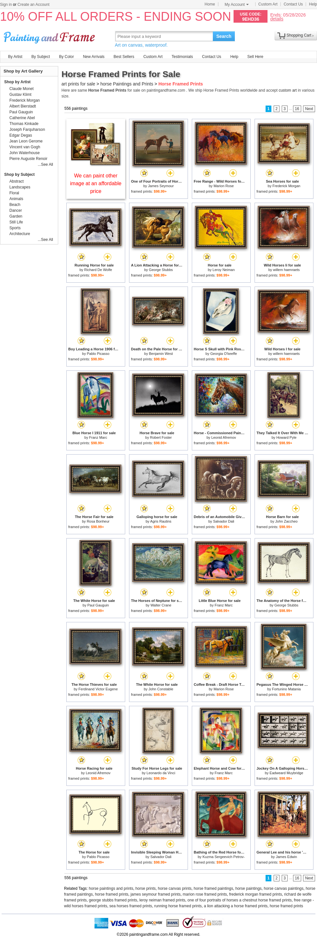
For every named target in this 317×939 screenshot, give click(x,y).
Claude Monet (21, 88)
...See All (45, 164)
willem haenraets (286, 270)
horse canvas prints (174, 888)
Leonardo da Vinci (161, 773)
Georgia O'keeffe (223, 354)
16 (297, 109)
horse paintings (248, 888)
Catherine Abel (22, 118)
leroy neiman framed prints (162, 900)
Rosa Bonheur (98, 521)
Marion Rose (223, 186)
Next (309, 109)
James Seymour (161, 186)
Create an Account (33, 4)
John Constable (160, 689)
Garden (15, 216)
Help (313, 4)
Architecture (19, 234)
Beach (14, 204)
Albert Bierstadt (22, 106)
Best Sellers (124, 56)
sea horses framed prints (130, 906)
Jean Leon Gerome (26, 141)
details (276, 18)
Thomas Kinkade (23, 123)
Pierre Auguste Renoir (28, 158)
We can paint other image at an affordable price (96, 183)
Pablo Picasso (98, 354)
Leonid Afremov (223, 437)
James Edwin (286, 857)
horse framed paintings (213, 888)
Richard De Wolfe (98, 270)
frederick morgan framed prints (255, 894)
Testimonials (182, 56)
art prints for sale (78, 83)
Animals (16, 199)
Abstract (16, 181)
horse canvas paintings (284, 888)
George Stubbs (161, 270)
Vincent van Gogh (24, 147)
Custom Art (268, 4)
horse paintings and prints (111, 888)
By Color (66, 56)
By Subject (40, 56)
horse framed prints (111, 894)
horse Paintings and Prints (126, 83)
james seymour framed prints (155, 894)
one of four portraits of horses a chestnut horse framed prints (240, 900)
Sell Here (255, 56)
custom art (288, 90)
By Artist (15, 56)
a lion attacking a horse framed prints (236, 906)
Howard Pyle (286, 437)
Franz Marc (98, 437)
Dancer (15, 210)
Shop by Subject (19, 174)
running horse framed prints (178, 906)
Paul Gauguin (98, 605)
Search (224, 36)
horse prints (146, 888)
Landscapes (19, 187)
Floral (14, 193)
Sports (15, 228)
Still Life (16, 222)
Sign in (6, 4)
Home (210, 4)
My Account (237, 4)
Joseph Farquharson (27, 129)
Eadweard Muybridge (286, 773)
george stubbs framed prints (113, 900)
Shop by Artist (17, 82)
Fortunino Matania (286, 689)
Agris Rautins (160, 521)
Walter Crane (160, 605)
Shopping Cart (299, 35)
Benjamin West (161, 354)
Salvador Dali (223, 521)
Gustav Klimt (20, 94)
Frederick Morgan (286, 186)
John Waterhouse (24, 153)
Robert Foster (161, 437)
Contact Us (293, 4)
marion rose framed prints (205, 894)
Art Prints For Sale (50, 36)
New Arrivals (93, 56)
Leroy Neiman (224, 270)
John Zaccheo (286, 521)
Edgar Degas (20, 135)
